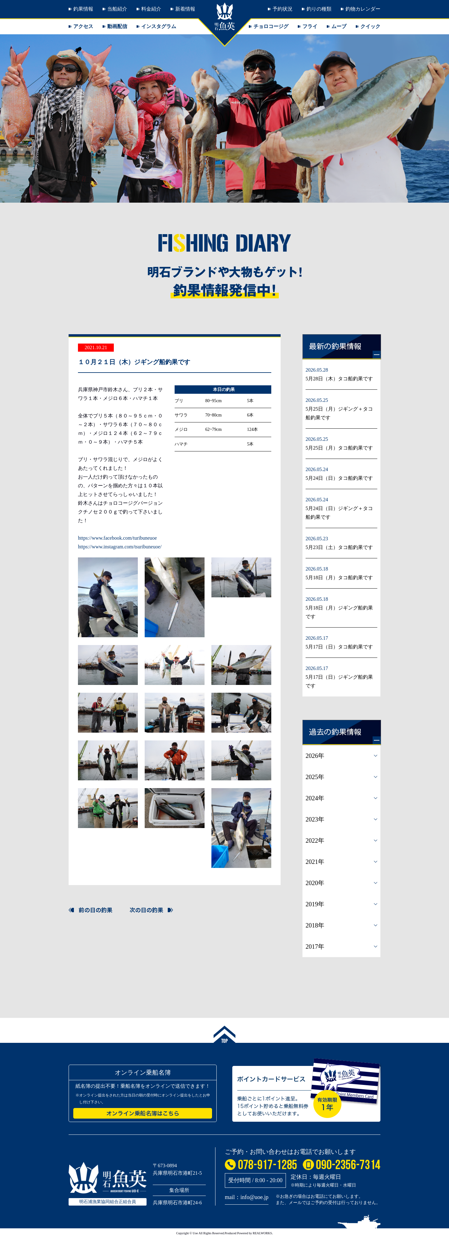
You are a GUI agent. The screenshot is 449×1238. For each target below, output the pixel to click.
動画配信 (117, 26)
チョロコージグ (270, 26)
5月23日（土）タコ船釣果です (339, 547)
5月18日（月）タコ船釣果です (339, 577)
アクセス (83, 26)
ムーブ (338, 26)
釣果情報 (83, 9)
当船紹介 (117, 9)
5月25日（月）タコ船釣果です (339, 447)
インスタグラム (158, 26)
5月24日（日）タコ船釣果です (339, 478)
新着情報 (185, 9)
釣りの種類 (319, 9)
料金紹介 (151, 9)
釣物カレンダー (362, 9)
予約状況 (282, 9)
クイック (370, 26)
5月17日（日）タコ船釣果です (339, 646)
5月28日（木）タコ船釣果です (339, 378)
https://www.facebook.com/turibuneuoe (117, 538)
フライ (309, 26)
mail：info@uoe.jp (246, 1197)
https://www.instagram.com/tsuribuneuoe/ (120, 546)
